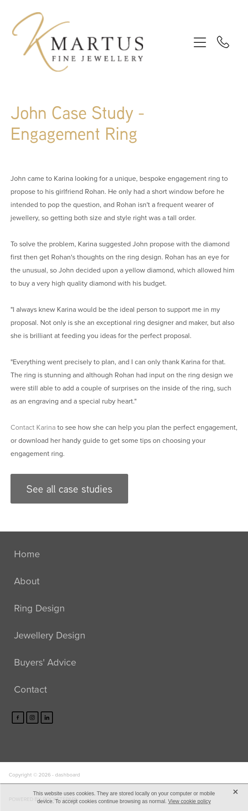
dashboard (67, 774)
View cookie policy (189, 801)
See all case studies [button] (69, 489)
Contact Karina (33, 427)
